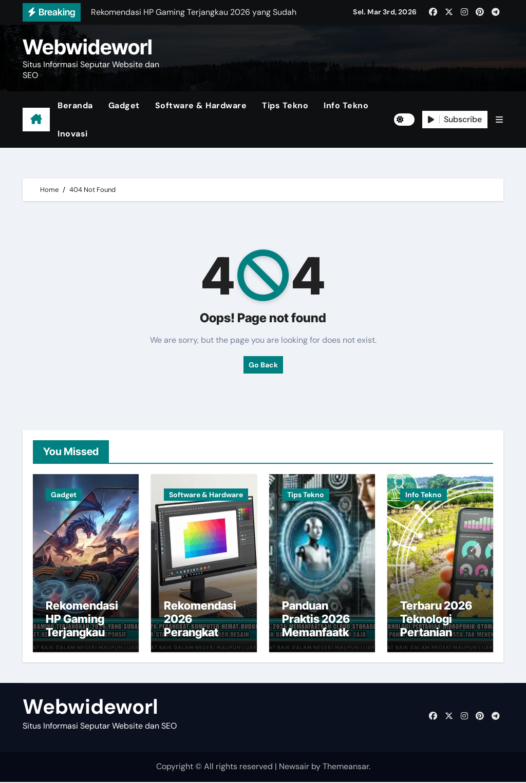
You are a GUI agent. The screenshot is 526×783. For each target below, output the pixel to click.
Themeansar (346, 767)
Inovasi (73, 133)
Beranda (75, 105)
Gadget (124, 105)
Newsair (294, 767)
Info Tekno (346, 105)
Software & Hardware (201, 105)
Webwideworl (88, 47)
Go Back (263, 364)
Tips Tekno (285, 105)
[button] (499, 120)
